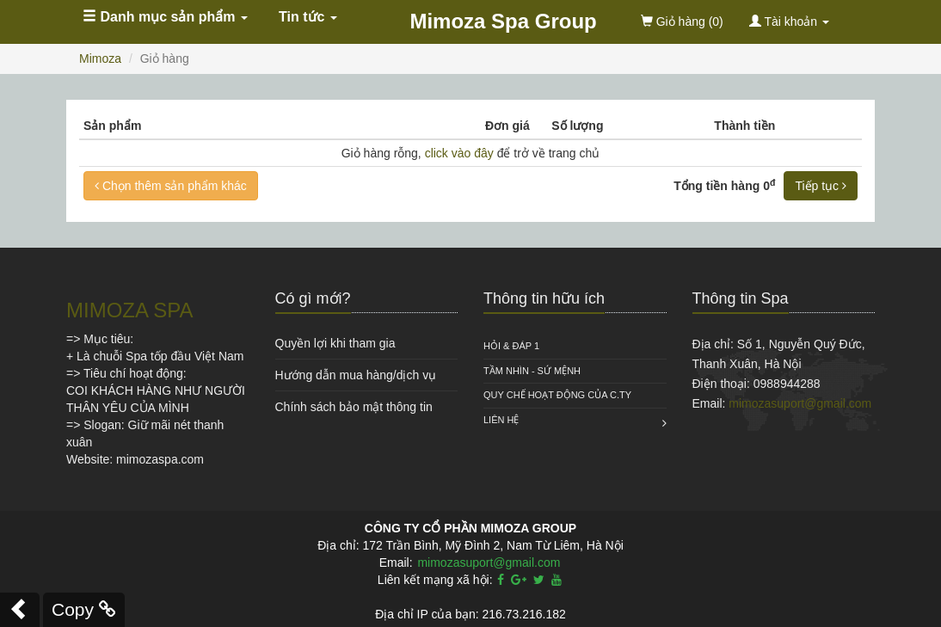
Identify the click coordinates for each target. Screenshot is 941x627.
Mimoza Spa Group (502, 21)
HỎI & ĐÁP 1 (511, 346)
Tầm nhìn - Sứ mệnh (532, 371)
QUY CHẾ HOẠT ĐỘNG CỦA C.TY (557, 395)
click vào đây (459, 153)
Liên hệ (501, 420)
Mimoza (100, 58)
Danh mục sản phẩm (165, 16)
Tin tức (308, 16)
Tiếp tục (820, 186)
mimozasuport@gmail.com (800, 403)
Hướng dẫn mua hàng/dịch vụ (356, 375)
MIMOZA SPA (130, 310)
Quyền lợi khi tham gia (335, 343)
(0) (682, 21)
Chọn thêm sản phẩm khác (171, 186)
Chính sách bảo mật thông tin (354, 407)
